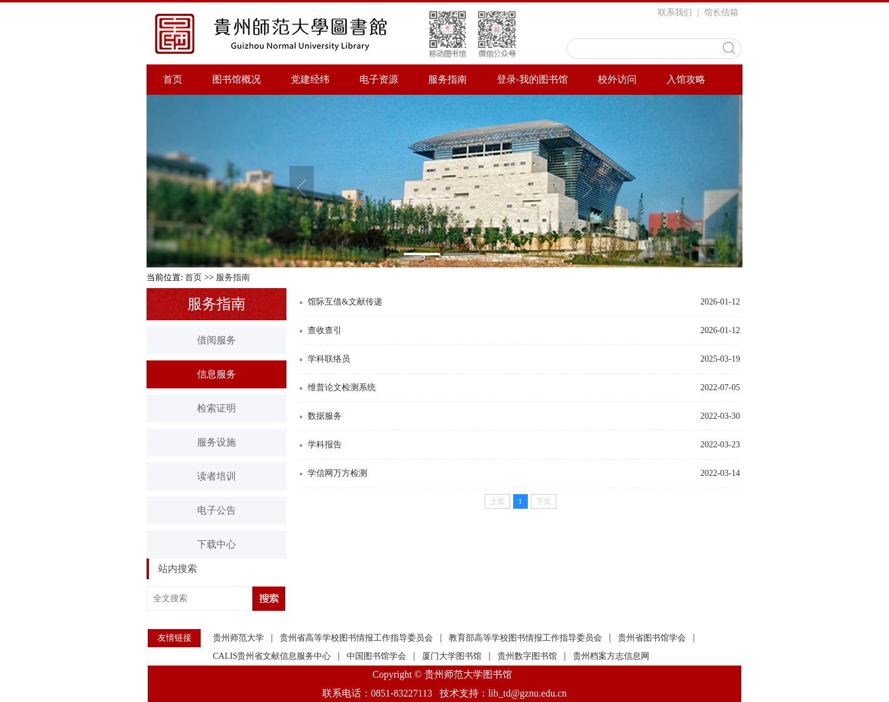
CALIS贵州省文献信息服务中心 (272, 656)
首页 (172, 79)
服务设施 (216, 442)
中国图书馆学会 (376, 656)
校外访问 (617, 79)
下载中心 (216, 544)
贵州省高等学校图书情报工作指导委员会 (356, 638)
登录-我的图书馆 (532, 79)
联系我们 (675, 12)
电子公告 (216, 510)
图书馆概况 (236, 79)
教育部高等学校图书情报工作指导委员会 (525, 638)
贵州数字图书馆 (527, 656)
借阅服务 (216, 340)
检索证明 (216, 408)
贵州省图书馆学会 (652, 638)
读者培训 (216, 476)
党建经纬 (310, 79)
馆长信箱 (721, 12)
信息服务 (216, 374)
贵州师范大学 (238, 638)
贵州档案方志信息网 (611, 656)
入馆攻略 (685, 79)
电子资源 (378, 79)
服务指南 (447, 79)
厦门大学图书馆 (452, 656)
